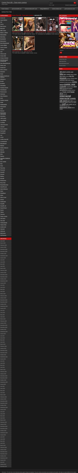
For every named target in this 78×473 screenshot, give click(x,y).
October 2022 (3, 329)
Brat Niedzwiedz (4, 43)
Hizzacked (3, 106)
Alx (1, 22)
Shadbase (3, 193)
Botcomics (3, 41)
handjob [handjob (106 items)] (69, 90)
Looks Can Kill (4, 139)
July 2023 (2, 310)
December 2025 (3, 249)
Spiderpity (3, 201)
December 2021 (3, 350)
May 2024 (2, 289)
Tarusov (2, 214)
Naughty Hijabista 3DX (5, 159)
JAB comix (3, 118)
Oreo (1, 165)
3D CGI (16, 52)
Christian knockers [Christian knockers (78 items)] (68, 82)
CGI (1, 51)
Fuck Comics (5, 9)
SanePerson (3, 187)
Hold (1, 108)
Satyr (1, 191)
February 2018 (3, 447)
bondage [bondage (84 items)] (68, 78)
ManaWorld (3, 143)
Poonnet (2, 170)
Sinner (2, 199)
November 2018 (3, 428)
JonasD (2, 126)
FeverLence (3, 91)
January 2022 (3, 348)
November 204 (3, 466)
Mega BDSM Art (44, 9)
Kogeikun (3, 133)
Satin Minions (4, 189)
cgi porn (35, 52)
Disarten (2, 71)
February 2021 (3, 371)
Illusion (2, 110)
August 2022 (3, 333)
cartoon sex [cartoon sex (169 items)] (64, 80)
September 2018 (4, 432)
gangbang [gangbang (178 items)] (63, 90)
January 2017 (3, 464)
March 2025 (2, 268)
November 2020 (3, 377)
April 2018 (2, 443)
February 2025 (3, 270)
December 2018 (3, 426)
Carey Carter (3, 47)
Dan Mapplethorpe (5, 63)
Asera (2, 24)
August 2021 (3, 359)
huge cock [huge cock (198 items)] (66, 92)
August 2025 (3, 257)
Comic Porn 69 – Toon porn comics (14, 2)
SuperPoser (3, 208)
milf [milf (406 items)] (64, 104)
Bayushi (2, 28)
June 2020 (2, 388)
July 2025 (2, 259)
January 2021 (3, 373)
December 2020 (3, 375)
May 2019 (2, 415)
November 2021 (3, 352)
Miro (1, 154)
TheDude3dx (3, 222)
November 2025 (3, 251)
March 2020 (2, 394)
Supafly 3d (3, 206)
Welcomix (3, 233)
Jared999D (3, 120)
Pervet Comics (62, 65)
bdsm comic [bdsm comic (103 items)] (74, 74)
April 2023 (2, 316)
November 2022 (3, 327)
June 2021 (2, 363)
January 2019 (3, 424)
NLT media (3, 161)
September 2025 (4, 255)
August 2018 (3, 434)
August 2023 (3, 308)
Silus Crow (3, 197)
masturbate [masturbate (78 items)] (62, 102)
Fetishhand (3, 89)
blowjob (27, 52)
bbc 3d (16, 33)
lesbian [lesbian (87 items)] (74, 101)
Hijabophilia (3, 104)
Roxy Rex (3, 182)
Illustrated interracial (3, 113)
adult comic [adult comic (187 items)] (66, 72)
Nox (1, 163)
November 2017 (3, 453)
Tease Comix (3, 216)
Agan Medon (3, 20)
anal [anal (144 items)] (72, 72)
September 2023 (4, 306)
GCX (1, 98)
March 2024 (2, 293)
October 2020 (3, 380)
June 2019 (2, 413)
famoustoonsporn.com (64, 63)
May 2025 (2, 264)
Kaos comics (3, 128)
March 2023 (2, 318)
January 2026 (3, 247)
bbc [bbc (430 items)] (61, 74)
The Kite (2, 220)
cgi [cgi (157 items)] (69, 80)
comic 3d (19, 33)
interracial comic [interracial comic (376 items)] (68, 98)
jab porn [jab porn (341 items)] (63, 101)
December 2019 (3, 401)
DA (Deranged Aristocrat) (4, 60)
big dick (53, 33)
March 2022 (2, 344)
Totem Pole (3, 224)
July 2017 (2, 462)
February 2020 (3, 396)
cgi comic (31, 52)
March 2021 (2, 369)
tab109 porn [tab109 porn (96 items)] (62, 105)
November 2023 (3, 302)
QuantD (2, 172)
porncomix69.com (17, 9)
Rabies (2, 176)
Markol (2, 145)
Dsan (1, 74)
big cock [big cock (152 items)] (62, 76)
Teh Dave (2, 218)
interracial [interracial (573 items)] (65, 96)
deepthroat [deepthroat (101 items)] (65, 88)
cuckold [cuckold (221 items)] (63, 86)
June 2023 (2, 312)
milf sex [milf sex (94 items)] (74, 104)
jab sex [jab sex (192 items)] (70, 101)
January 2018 (3, 449)
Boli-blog (2, 37)
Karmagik (3, 131)
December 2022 (3, 325)
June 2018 (2, 439)
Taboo (2, 212)
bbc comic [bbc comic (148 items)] (67, 74)
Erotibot (2, 83)
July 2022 (2, 335)
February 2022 (3, 346)
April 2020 (2, 392)
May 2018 (2, 441)
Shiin (1, 195)
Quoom (2, 174)
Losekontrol (3, 141)
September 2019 (4, 407)
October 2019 (3, 405)
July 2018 (2, 436)
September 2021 (4, 356)
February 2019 (3, 422)
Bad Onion (3, 26)
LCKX (1, 137)
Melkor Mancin (4, 147)
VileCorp (2, 231)
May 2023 (2, 314)
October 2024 (3, 278)
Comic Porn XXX (63, 59)
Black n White (4, 32)
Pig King (2, 168)
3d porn (27, 33)
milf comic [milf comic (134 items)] (69, 104)
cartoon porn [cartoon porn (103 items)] (74, 78)
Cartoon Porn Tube (7, 12)
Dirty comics (3, 69)
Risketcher (3, 180)
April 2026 (2, 240)
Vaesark (2, 229)
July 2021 (2, 361)
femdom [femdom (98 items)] (70, 88)
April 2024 (2, 291)
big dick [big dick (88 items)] (67, 76)
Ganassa (2, 94)
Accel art (2, 18)
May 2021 (2, 365)
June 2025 (2, 262)
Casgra (2, 49)
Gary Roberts (4, 96)
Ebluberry (3, 79)
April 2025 (2, 266)
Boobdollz (3, 39)
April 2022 (2, 342)
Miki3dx (2, 152)
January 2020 (3, 399)
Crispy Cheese (4, 58)
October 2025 (3, 253)
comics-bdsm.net (56, 9)
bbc (30, 33)
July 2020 (2, 386)
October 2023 (3, 304)
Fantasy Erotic (4, 87)
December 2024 (3, 274)
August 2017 (3, 460)
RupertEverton (4, 184)
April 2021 (2, 367)
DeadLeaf (2, 67)
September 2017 (4, 458)
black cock (57, 33)
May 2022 (2, 340)
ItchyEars (2, 116)
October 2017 (3, 455)
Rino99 (2, 178)
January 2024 (3, 297)
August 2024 (3, 283)
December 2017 (3, 451)
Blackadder (3, 34)
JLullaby (2, 122)
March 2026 (2, 243)
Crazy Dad (3, 55)
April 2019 (2, 418)
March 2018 (2, 445)
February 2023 (3, 321)
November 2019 (3, 403)
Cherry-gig (3, 53)
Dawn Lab (3, 65)
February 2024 (3, 295)
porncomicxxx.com (70, 9)
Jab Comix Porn (62, 61)
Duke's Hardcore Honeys (4, 76)
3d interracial (40, 33)
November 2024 (3, 276)
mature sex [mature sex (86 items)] (70, 102)
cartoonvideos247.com (31, 9)
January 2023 (3, 323)
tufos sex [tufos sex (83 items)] (68, 105)
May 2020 (2, 390)
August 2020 (3, 384)
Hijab (1, 102)
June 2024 (2, 287)
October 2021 (3, 354)
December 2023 (3, 300)
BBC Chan (3, 30)
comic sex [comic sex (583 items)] (69, 84)
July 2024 (2, 285)
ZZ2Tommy (3, 235)
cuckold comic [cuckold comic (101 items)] (69, 86)
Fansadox (3, 85)
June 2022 (2, 337)
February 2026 (3, 245)
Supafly (2, 203)
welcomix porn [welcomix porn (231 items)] (65, 107)
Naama (2, 156)
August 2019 (3, 409)
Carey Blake (3, 45)
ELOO (2, 81)
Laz (1, 135)
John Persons (4, 124)
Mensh (2, 150)
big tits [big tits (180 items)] (71, 76)
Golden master (4, 100)
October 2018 (3, 430)
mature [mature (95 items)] (66, 102)
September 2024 (4, 281)
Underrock (3, 227)
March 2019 (2, 420)
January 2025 (3, 272)
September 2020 (4, 382)
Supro (2, 210)
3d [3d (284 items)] (61, 72)
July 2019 (2, 411)
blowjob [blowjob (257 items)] (63, 78)
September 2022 (4, 331)
